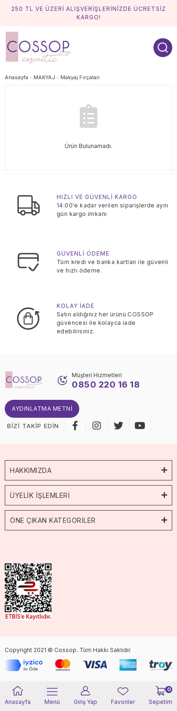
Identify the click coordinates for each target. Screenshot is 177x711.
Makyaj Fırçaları (80, 77)
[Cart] (160, 696)
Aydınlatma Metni (42, 408)
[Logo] (39, 46)
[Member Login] (85, 696)
